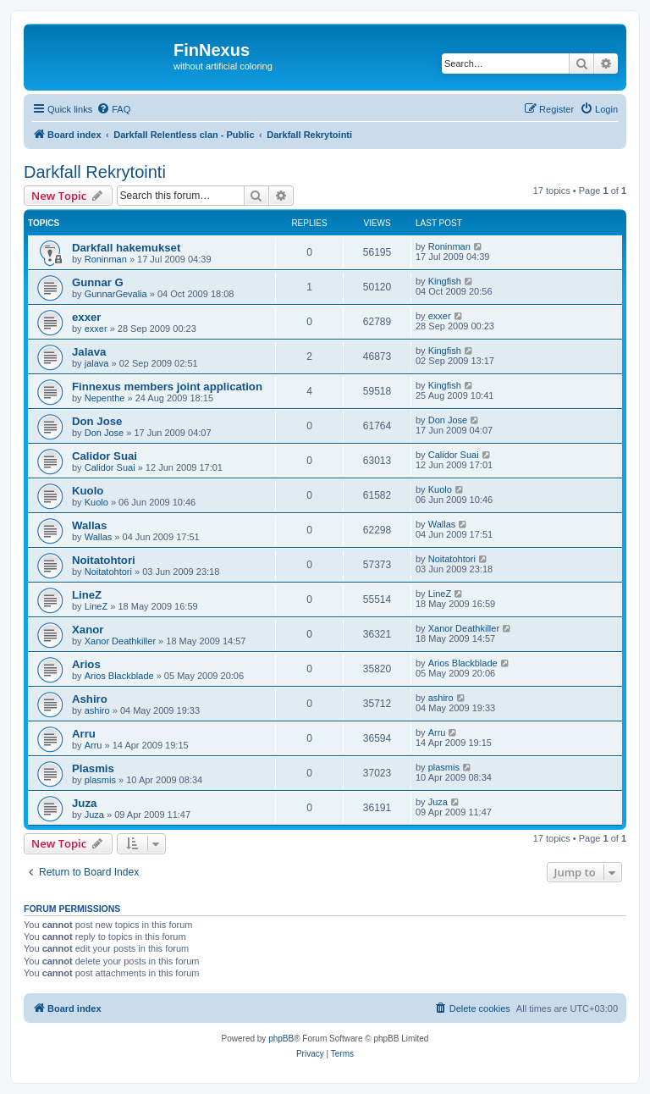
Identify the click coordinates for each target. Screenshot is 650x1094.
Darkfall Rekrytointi (95, 172)
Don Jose (97, 421)
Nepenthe (105, 398)
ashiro (97, 710)
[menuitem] (113, 109)
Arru (84, 733)
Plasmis (93, 768)
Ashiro (89, 699)
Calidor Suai (104, 456)
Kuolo (87, 490)
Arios (86, 664)
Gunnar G (98, 282)
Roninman (106, 259)
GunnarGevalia (116, 294)
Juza (84, 803)
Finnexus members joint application (167, 386)
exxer (86, 317)
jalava (97, 363)
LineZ (87, 594)
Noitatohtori (103, 560)
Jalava (89, 351)
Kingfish (444, 281)
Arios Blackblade (119, 676)
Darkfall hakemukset (126, 247)
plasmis (100, 780)
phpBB (281, 1038)
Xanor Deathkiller (120, 641)
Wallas (89, 525)
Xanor (87, 629)
